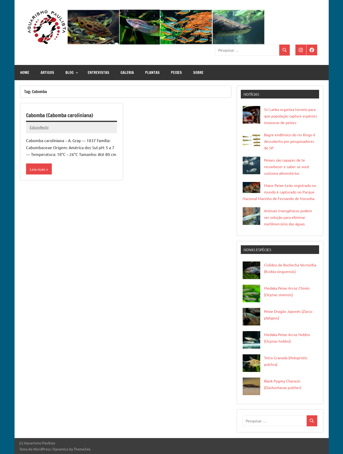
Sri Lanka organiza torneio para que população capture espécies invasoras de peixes (290, 116)
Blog (71, 72)
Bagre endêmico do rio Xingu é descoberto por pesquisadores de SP (289, 141)
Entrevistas (98, 72)
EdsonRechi (39, 127)
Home (24, 72)
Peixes (176, 72)
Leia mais (37, 169)
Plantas (152, 72)
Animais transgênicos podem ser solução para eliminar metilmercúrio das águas (288, 217)
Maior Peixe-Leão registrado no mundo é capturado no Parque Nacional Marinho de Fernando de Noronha (279, 192)
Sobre (198, 72)
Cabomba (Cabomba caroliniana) (59, 115)
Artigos (47, 72)
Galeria (127, 72)
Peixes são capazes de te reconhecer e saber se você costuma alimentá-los (286, 166)
